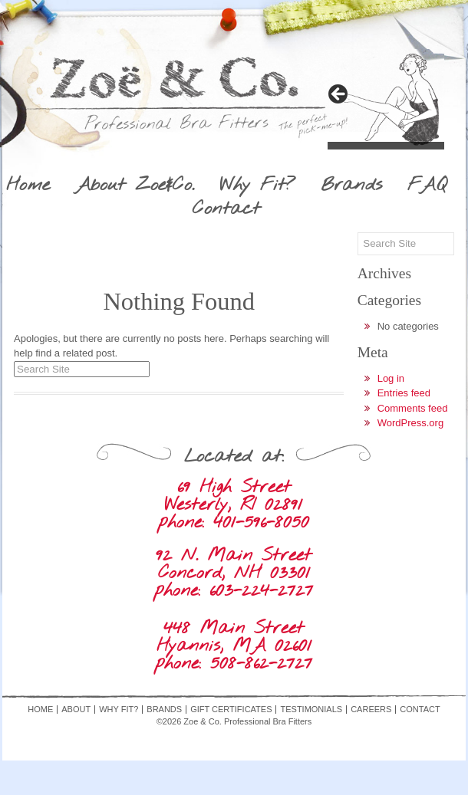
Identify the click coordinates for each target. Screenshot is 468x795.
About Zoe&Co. (134, 185)
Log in (390, 378)
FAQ (427, 185)
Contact (226, 209)
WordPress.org (410, 423)
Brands (351, 185)
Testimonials (311, 709)
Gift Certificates (231, 709)
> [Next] (339, 95)
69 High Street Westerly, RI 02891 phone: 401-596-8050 (233, 504)
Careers (371, 709)
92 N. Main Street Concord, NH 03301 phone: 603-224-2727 (233, 573)
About (76, 709)
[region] (386, 99)
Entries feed (403, 393)
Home (28, 185)
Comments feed (412, 408)
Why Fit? (257, 185)
